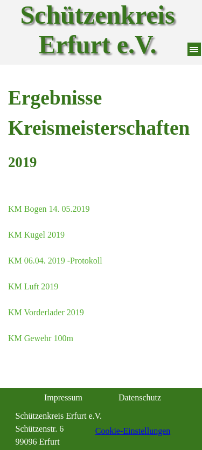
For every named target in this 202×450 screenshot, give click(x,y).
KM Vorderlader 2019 (46, 312)
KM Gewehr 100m (40, 338)
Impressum (63, 397)
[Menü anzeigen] (194, 49)
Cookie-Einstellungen (133, 430)
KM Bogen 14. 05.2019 (49, 208)
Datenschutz (140, 397)
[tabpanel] (101, 128)
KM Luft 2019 (33, 286)
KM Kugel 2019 (36, 234)
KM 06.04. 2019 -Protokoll (55, 260)
